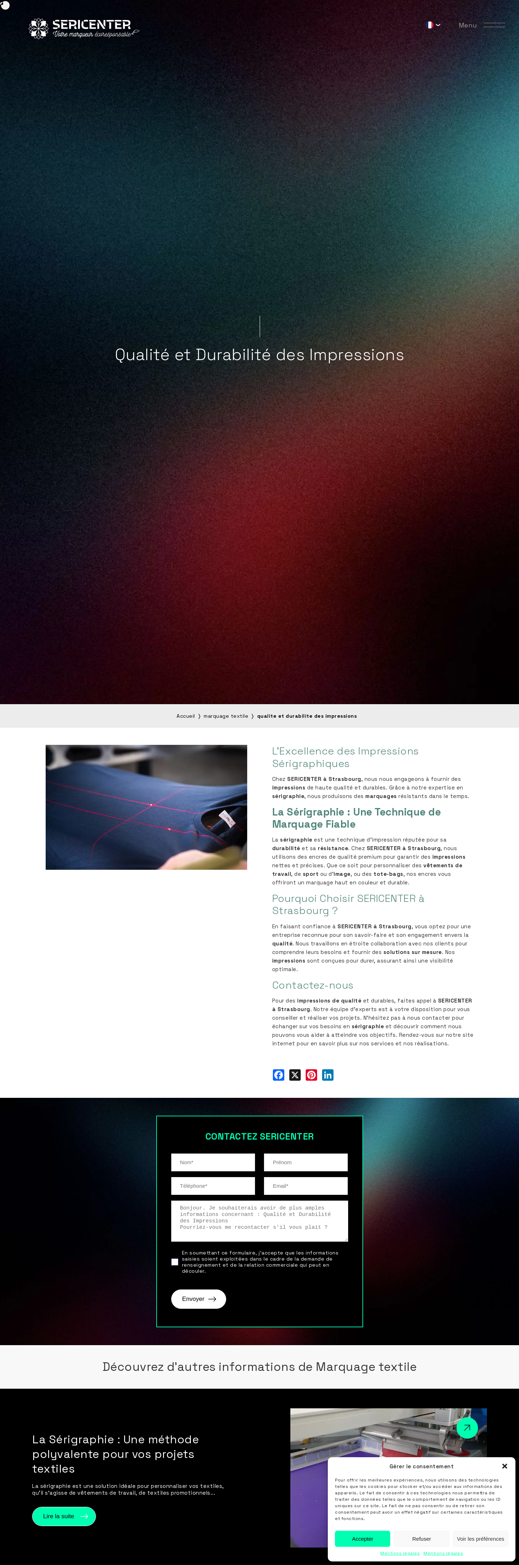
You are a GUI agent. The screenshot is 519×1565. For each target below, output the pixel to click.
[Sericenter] (84, 37)
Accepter (362, 1539)
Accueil (186, 716)
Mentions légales (400, 1553)
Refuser (421, 1539)
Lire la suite (58, 1516)
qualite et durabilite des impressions (307, 716)
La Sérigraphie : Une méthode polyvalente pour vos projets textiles (115, 1454)
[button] (504, 1466)
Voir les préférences (480, 1539)
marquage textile (226, 716)
